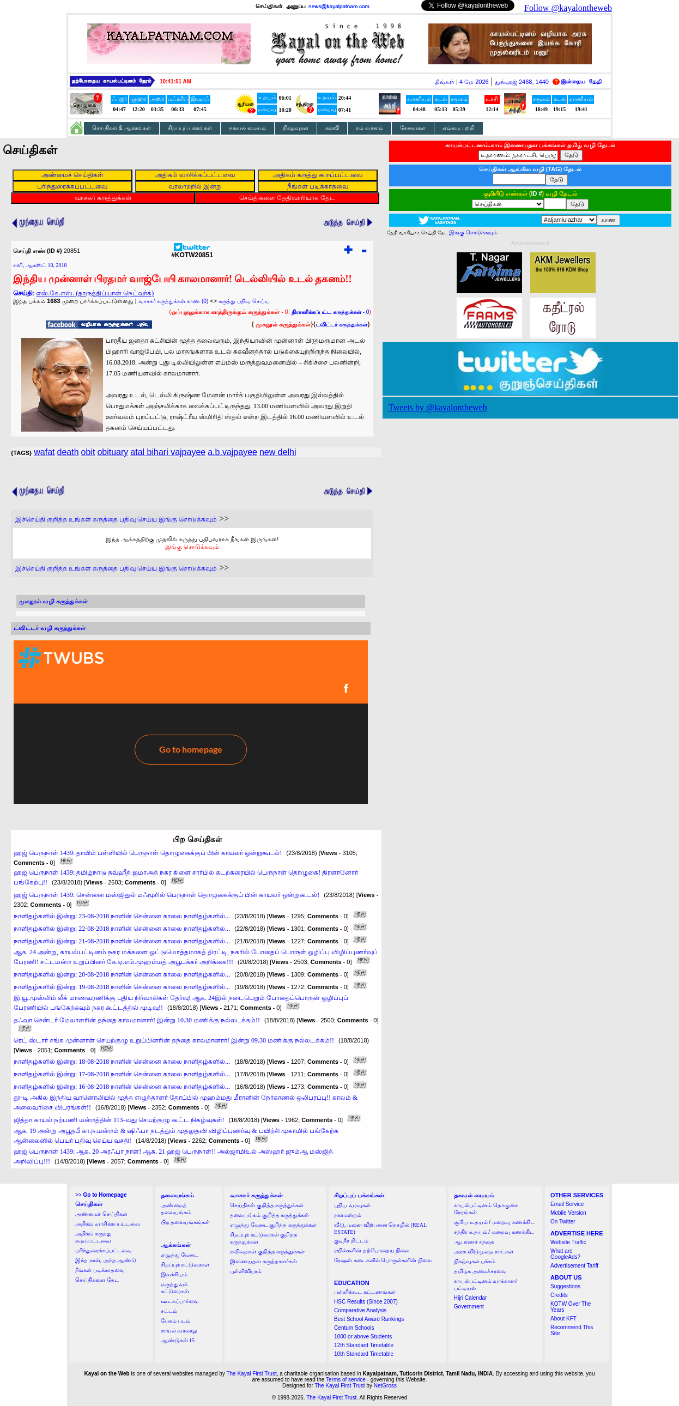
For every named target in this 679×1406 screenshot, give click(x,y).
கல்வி (332, 128)
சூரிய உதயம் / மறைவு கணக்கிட (494, 1222)
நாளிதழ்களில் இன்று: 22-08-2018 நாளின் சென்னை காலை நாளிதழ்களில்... (122, 928)
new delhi (277, 452)
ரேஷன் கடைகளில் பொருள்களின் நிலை (383, 1260)
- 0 (330, 312)
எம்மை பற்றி (458, 128)
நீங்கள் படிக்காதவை (100, 1270)
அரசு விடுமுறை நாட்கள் (483, 1252)
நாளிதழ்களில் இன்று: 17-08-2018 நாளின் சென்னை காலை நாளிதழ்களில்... (122, 1074)
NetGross (385, 1386)
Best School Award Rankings (369, 1319)
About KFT (563, 1319)
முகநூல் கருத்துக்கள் (283, 324)
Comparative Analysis (360, 1310)
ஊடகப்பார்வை (180, 1301)
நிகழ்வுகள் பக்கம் (475, 1261)
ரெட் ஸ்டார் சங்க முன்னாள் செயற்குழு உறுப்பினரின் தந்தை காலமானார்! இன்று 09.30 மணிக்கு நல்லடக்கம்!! (174, 1040)
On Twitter (562, 1222)
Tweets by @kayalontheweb (438, 407)
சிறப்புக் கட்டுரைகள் (185, 1265)
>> (100, 1195)
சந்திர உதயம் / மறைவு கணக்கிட (494, 1232)
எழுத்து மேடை (180, 1255)
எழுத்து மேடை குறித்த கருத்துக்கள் (273, 1225)
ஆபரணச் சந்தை (474, 1242)
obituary (112, 452)
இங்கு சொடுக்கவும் (192, 546)
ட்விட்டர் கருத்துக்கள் (341, 325)
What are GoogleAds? (565, 1254)
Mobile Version (568, 1213)
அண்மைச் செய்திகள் (101, 1214)
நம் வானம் (369, 128)
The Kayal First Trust (251, 1374)
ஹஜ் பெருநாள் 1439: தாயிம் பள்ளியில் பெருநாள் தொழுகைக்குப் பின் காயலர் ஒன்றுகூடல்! (148, 853)
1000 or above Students (363, 1337)
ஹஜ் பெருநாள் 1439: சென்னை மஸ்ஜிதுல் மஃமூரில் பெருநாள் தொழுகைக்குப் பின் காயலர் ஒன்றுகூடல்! (166, 895)
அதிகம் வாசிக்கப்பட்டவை (108, 1224)
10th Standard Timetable (363, 1354)
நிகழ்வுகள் (295, 128)
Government (469, 1307)
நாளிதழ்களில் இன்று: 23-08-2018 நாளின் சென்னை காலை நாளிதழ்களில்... (122, 916)
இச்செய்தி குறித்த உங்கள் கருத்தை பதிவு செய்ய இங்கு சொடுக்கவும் (116, 519)
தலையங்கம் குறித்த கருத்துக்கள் (269, 1215)
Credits (559, 1295)
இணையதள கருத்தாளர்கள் (263, 1261)
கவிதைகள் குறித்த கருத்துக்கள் (267, 1252)
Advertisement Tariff (574, 1266)
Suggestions (565, 1286)
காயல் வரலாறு (179, 1331)
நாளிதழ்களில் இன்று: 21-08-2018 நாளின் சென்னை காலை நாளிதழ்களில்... (122, 941)
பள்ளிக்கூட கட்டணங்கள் (365, 1292)
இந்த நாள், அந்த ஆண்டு (105, 1260)
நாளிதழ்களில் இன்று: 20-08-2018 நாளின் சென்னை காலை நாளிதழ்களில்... (122, 974)
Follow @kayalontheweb (568, 8)
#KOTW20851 (192, 252)
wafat (44, 452)
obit (88, 452)
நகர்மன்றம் (347, 1215)
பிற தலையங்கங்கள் (185, 1222)
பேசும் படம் (176, 1321)
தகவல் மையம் (247, 128)
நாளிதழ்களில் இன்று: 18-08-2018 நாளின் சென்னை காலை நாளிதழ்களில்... (122, 1061)
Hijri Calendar (470, 1298)
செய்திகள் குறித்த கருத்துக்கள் (267, 1205)
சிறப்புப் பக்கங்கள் (190, 128)
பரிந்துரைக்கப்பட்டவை (103, 1250)
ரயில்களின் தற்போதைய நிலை (371, 1250)
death (68, 452)
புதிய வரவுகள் (352, 1205)
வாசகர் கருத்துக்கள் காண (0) (173, 301)
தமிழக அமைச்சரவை (480, 1271)
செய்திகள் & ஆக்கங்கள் (121, 128)
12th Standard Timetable (363, 1345)
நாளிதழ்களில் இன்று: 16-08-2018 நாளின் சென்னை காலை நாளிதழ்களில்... (122, 1086)
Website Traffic (568, 1242)
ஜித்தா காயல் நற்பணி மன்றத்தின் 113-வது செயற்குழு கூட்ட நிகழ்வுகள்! (119, 1120)
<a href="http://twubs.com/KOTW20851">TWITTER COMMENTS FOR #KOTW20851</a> (191, 722)
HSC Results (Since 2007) (366, 1302)
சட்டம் (169, 1311)
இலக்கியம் (174, 1274)
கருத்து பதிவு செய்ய (244, 301)
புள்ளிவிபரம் (246, 1271)
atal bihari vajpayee (167, 452)
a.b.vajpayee (232, 452)
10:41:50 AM (175, 81)
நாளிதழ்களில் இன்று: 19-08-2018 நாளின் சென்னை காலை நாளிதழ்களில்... (122, 987)
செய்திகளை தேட (97, 1280)
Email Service (567, 1204)
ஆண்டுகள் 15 (178, 1340)
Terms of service (346, 1380)
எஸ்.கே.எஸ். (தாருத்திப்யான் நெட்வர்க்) (95, 293)
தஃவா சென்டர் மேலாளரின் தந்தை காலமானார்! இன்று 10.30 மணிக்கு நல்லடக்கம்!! (137, 1020)
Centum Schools (354, 1328)
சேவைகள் (413, 128)
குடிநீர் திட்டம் (351, 1241)
